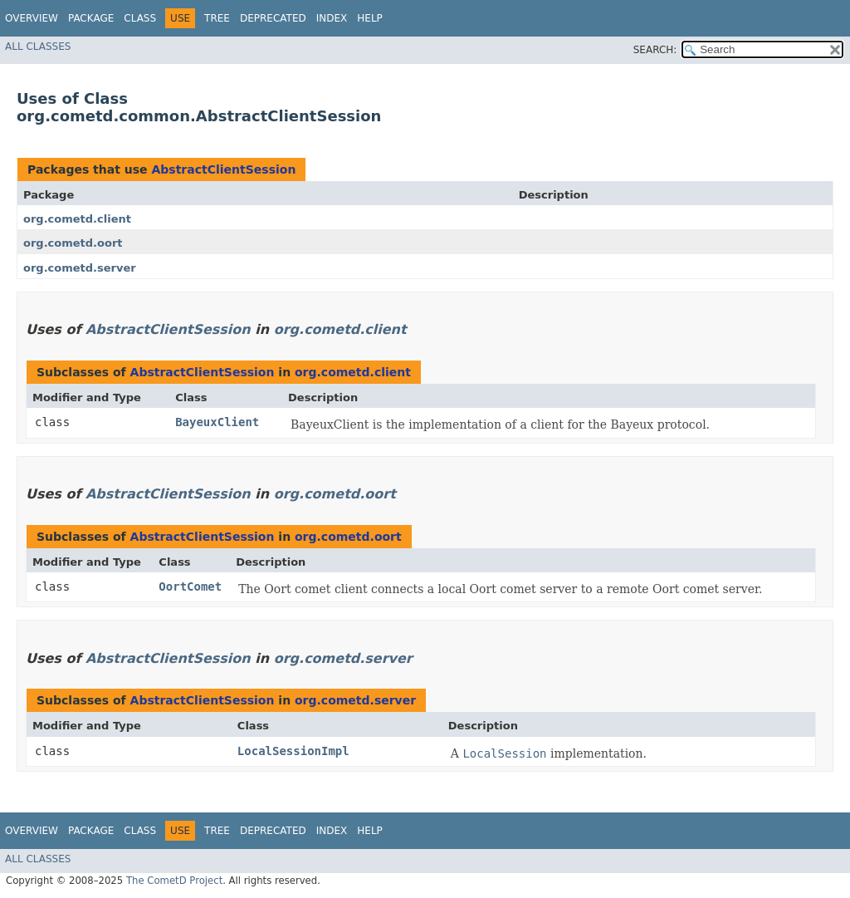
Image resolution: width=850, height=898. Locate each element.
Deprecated (273, 18)
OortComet (190, 586)
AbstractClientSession (223, 169)
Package (91, 18)
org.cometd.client (77, 219)
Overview (31, 18)
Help (370, 18)
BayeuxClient (217, 422)
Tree (217, 18)
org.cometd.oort (73, 243)
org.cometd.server (79, 268)
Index (332, 18)
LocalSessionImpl (293, 751)
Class (140, 18)
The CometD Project (174, 880)
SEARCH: (655, 50)
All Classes (38, 46)
